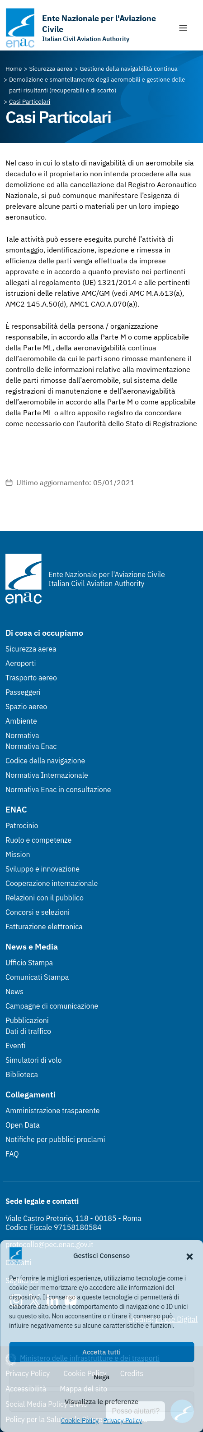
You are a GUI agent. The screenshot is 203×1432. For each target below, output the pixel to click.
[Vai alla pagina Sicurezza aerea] (51, 68)
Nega (101, 1376)
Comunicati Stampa (37, 977)
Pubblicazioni (27, 1020)
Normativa (22, 735)
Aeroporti (20, 663)
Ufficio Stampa (29, 962)
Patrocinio (21, 825)
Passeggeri (23, 692)
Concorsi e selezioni (37, 912)
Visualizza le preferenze (101, 1401)
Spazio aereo (26, 706)
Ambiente (21, 720)
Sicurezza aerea (31, 648)
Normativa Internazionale (46, 775)
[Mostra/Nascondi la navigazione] (183, 28)
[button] (189, 1255)
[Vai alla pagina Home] (13, 68)
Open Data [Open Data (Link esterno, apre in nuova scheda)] (22, 1124)
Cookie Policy (80, 1421)
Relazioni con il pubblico (44, 897)
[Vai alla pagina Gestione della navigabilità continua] (129, 68)
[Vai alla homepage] (87, 28)
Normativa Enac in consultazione (58, 789)
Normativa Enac (31, 746)
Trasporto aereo (31, 677)
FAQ (12, 1153)
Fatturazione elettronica (44, 926)
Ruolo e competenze (38, 840)
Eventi (15, 1045)
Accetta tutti (101, 1352)
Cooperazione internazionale (51, 883)
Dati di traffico (28, 1031)
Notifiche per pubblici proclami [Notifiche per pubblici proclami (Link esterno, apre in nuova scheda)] (55, 1139)
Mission (17, 854)
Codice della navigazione (45, 760)
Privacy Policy (122, 1421)
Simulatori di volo (33, 1060)
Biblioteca (21, 1074)
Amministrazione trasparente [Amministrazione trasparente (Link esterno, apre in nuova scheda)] (52, 1110)
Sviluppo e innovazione (42, 868)
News (14, 991)
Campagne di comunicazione (51, 1005)
